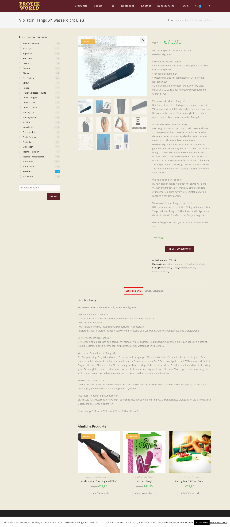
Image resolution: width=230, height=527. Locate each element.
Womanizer (28, 176)
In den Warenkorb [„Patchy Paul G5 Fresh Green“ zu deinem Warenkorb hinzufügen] (190, 493)
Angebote (169, 264)
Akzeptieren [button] (202, 522)
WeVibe (202, 264)
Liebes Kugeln (29, 102)
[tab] (133, 291)
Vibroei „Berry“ (144, 481)
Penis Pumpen (30, 137)
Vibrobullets (192, 264)
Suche (53, 196)
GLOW (26, 82)
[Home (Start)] (163, 20)
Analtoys (89, 477)
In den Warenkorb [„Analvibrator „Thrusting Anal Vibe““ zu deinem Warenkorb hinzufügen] (99, 493)
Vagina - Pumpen (31, 151)
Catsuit (26, 63)
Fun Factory (185, 477)
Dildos (26, 73)
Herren (26, 87)
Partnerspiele (29, 132)
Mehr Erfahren (218, 522)
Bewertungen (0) (154, 291)
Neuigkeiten (28, 127)
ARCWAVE (27, 58)
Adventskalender (31, 43)
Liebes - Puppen (30, 97)
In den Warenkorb (180, 249)
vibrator (183, 267)
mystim (26, 122)
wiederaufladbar (160, 271)
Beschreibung (133, 291)
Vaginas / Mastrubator (33, 156)
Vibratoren (180, 264)
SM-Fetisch (28, 146)
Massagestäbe (29, 117)
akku (169, 267)
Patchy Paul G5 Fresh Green (189, 481)
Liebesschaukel (30, 107)
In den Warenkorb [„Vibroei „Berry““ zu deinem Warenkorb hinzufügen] (144, 493)
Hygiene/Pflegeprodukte (34, 92)
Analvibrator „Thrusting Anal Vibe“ (99, 481)
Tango (175, 267)
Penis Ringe (28, 142)
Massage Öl (28, 112)
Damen (26, 68)
